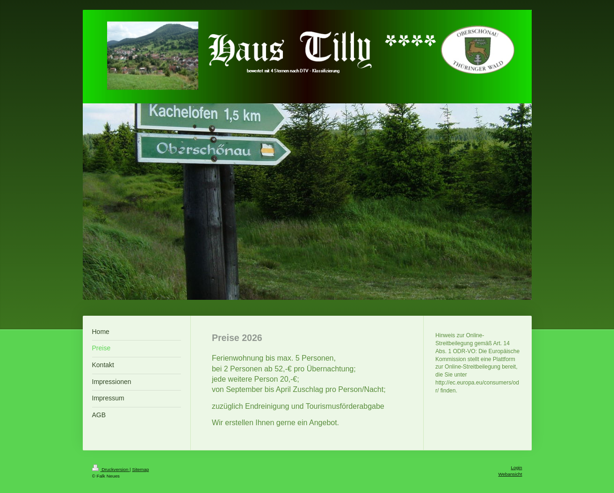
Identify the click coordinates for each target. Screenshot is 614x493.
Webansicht (510, 474)
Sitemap (140, 469)
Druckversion (111, 469)
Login (516, 467)
